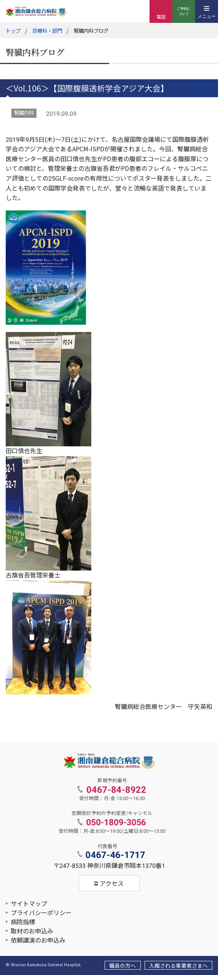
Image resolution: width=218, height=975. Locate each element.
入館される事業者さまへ (178, 966)
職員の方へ (122, 966)
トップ (13, 31)
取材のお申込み (32, 931)
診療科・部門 (47, 31)
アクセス (112, 883)
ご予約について (184, 11)
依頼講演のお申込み (38, 940)
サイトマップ (29, 904)
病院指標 (23, 922)
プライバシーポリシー (41, 913)
